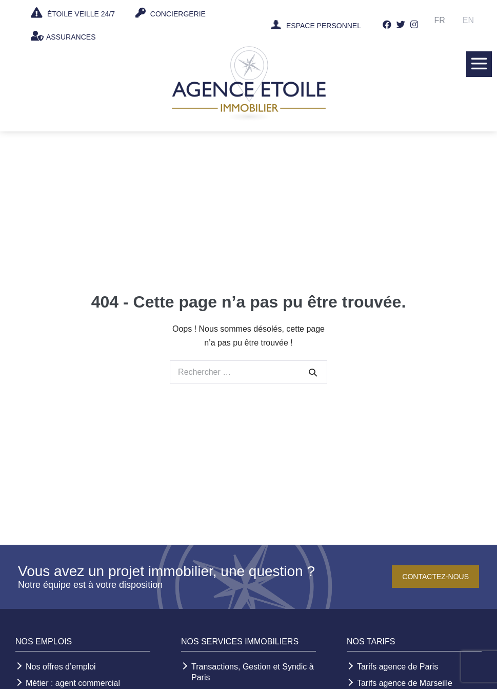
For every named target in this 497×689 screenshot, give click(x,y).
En (468, 20)
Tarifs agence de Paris (397, 666)
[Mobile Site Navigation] (479, 63)
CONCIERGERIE (170, 13)
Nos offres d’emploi (61, 666)
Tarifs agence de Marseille (404, 683)
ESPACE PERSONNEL (323, 26)
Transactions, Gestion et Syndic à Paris (252, 672)
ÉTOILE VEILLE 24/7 (73, 13)
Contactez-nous (435, 576)
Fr (439, 20)
